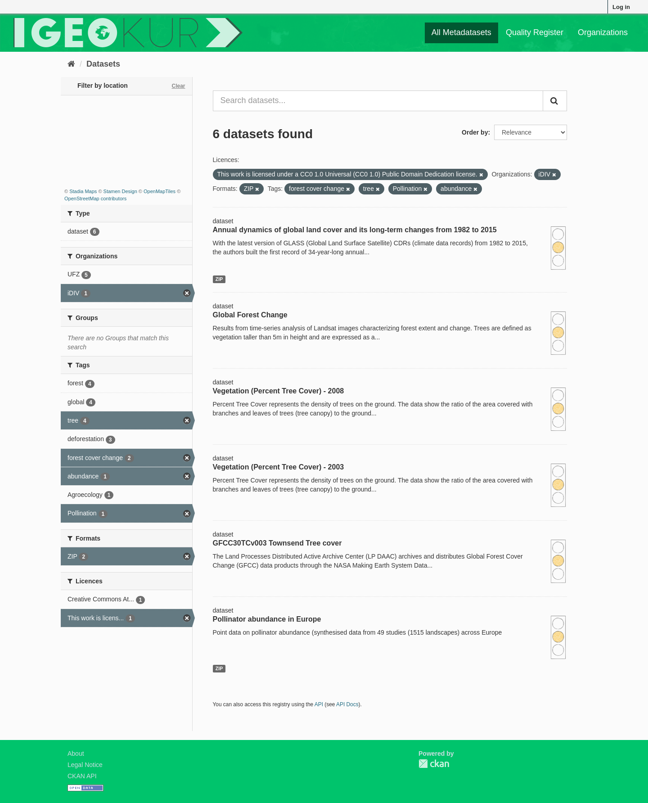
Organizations (603, 32)
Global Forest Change (250, 315)
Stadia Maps (83, 191)
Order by (475, 132)
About (76, 753)
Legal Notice (85, 764)
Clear (178, 86)
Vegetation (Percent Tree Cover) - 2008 (278, 391)
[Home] (71, 63)
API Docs (347, 704)
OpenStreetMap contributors (95, 198)
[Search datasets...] (378, 100)
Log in (621, 7)
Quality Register (534, 32)
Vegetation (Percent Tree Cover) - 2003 (278, 467)
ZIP (219, 279)
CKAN (433, 763)
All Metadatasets (461, 32)
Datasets (103, 63)
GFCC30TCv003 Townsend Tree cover (277, 543)
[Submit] (555, 100)
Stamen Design (120, 191)
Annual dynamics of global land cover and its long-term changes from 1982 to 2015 (355, 230)
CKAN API (82, 776)
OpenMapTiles (160, 191)
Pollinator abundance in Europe (267, 619)
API (319, 704)
